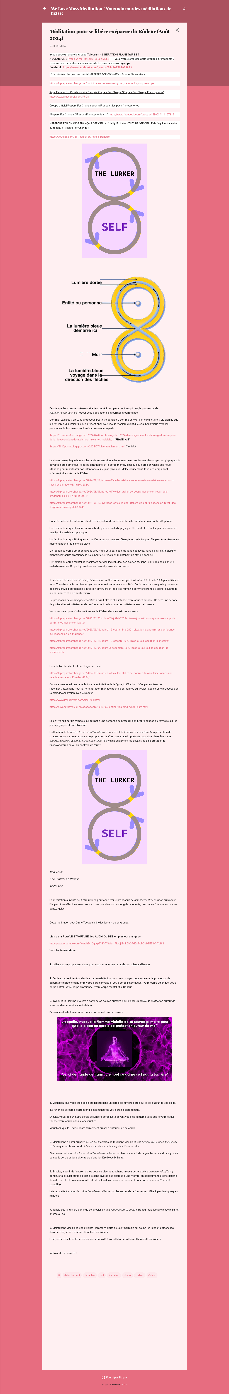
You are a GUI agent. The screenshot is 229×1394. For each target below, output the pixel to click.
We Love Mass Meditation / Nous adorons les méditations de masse (111, 11)
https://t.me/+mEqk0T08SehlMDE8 (89, 58)
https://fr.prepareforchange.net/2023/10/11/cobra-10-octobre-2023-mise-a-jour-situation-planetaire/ (109, 641)
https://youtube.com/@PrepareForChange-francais (80, 136)
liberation (114, 1275)
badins (124, 1384)
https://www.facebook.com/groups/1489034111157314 (141, 114)
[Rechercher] (184, 9)
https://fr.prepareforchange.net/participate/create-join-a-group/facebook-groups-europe (102, 83)
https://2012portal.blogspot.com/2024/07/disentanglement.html (87, 446)
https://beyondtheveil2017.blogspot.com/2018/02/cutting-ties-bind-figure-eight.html (99, 707)
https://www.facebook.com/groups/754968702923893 (97, 67)
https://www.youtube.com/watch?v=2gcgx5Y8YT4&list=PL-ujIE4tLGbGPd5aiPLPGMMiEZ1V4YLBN (107, 943)
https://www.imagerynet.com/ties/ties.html (75, 700)
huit (102, 1275)
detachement (72, 1275)
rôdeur (152, 1275)
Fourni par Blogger (114, 1377)
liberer (127, 1275)
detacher (90, 1275)
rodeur (139, 1275)
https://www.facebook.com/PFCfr (69, 96)
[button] (177, 30)
